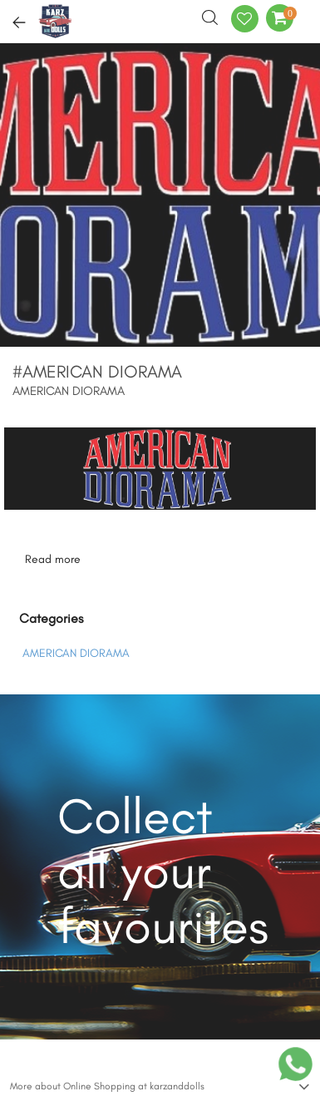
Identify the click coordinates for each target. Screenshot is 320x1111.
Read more (53, 559)
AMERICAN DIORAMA (76, 653)
